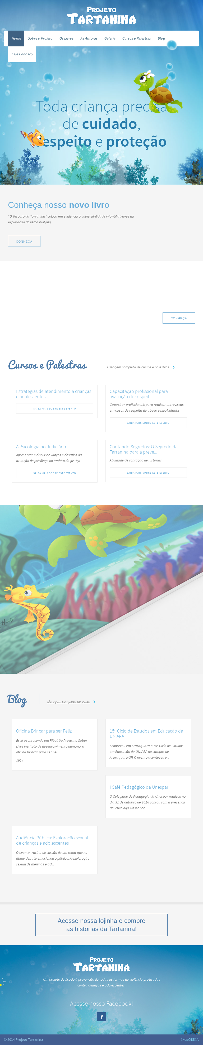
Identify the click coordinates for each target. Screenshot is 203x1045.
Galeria (109, 38)
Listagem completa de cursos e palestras (138, 367)
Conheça (24, 241)
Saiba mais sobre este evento (54, 408)
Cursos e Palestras (136, 38)
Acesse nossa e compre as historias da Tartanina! (101, 924)
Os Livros (66, 38)
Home (16, 38)
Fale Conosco (22, 54)
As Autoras (88, 38)
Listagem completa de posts (68, 701)
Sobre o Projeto (40, 38)
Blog (161, 38)
